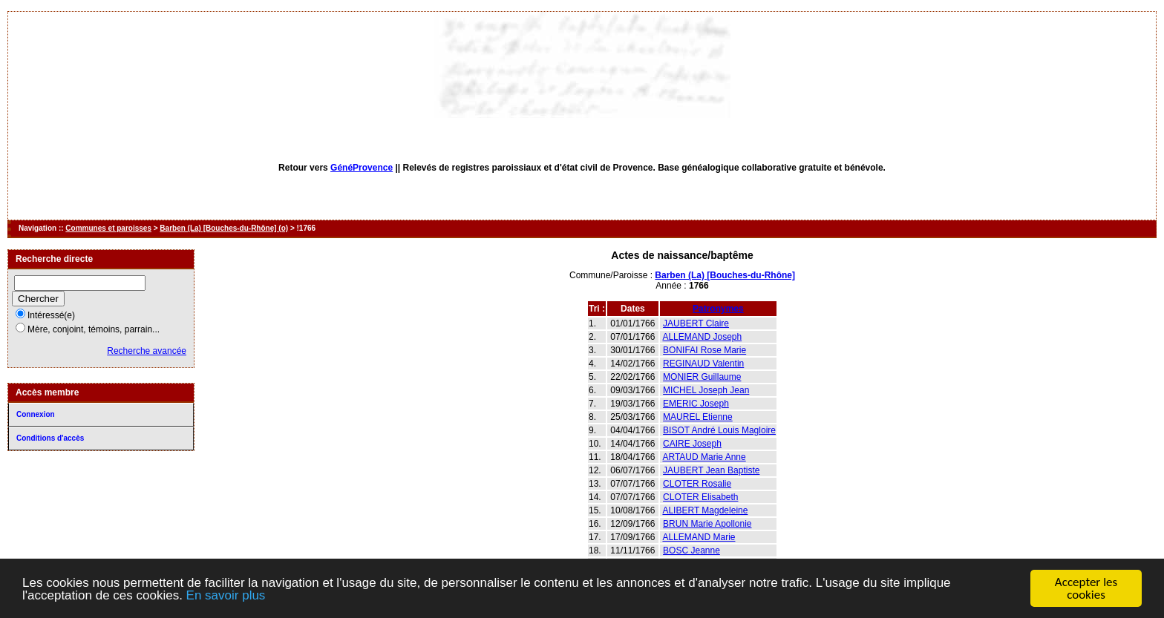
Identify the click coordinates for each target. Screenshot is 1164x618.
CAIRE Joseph (692, 443)
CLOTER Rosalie (697, 484)
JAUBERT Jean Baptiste (711, 470)
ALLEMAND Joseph (702, 337)
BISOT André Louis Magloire (719, 430)
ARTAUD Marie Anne (703, 457)
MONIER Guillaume (702, 377)
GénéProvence (361, 167)
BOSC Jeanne (691, 550)
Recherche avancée (146, 351)
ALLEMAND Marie (698, 537)
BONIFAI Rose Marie (704, 350)
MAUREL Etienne (698, 417)
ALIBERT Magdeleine (705, 510)
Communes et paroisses (108, 228)
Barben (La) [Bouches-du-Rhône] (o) (224, 228)
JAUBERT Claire (696, 323)
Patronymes (718, 308)
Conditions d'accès (50, 438)
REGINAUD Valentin (703, 363)
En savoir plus (226, 596)
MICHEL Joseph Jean (706, 390)
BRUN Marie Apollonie (707, 524)
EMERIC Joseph (696, 403)
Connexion (35, 414)
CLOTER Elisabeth (700, 497)
